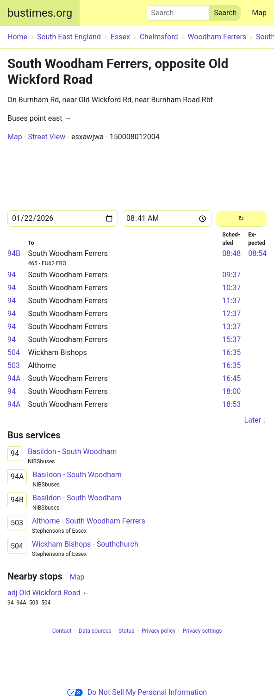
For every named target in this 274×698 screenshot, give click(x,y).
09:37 (231, 274)
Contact (62, 631)
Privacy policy (158, 631)
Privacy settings (202, 631)
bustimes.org (39, 12)
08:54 (257, 253)
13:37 (231, 326)
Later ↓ (255, 420)
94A (13, 378)
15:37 (231, 339)
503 (13, 365)
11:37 (231, 300)
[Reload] (241, 219)
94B (13, 253)
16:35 (231, 352)
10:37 (231, 287)
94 (11, 274)
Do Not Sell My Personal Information (137, 692)
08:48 (231, 253)
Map (259, 12)
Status (126, 631)
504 (13, 352)
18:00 (231, 391)
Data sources (95, 631)
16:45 (231, 378)
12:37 (231, 313)
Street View (46, 136)
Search (178, 10)
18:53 (231, 404)
